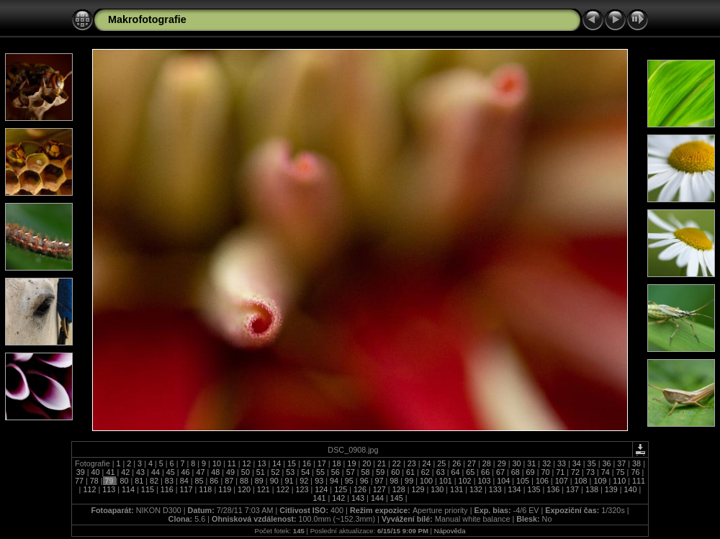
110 (619, 480)
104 (503, 480)
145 (396, 498)
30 (516, 463)
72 (575, 472)
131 (456, 489)
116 (167, 489)
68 (515, 472)
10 (216, 463)
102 (465, 480)
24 (426, 463)
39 (81, 472)
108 (581, 480)
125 (340, 489)
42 (125, 472)
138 (591, 489)
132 (476, 489)
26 (456, 463)
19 (351, 463)
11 (231, 463)
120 (244, 489)
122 (283, 489)
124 (321, 489)
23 (411, 463)
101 (445, 480)
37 (621, 463)
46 (185, 472)
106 (542, 480)
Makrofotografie (147, 19)
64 (455, 472)
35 (591, 463)
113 (108, 489)
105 (522, 480)
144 (377, 498)
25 (441, 463)
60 (395, 472)
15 (291, 463)
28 (486, 463)
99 (408, 480)
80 (123, 480)
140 (630, 489)
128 (399, 489)
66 (485, 472)
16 (306, 463)
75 (620, 472)
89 (259, 480)
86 (213, 480)
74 (605, 472)
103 (483, 480)
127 (379, 489)
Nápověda (450, 531)
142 (338, 498)
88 (244, 480)
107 (561, 480)
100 (426, 480)
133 (495, 489)
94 (334, 480)
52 (275, 472)
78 (94, 480)
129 (417, 489)
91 (289, 480)
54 (305, 472)
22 (396, 463)
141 (320, 498)
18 (336, 463)
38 (636, 463)
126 (360, 489)
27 (471, 463)
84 (184, 480)
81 (138, 480)
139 (611, 489)
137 (572, 489)
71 (560, 472)
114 (128, 489)
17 (321, 463)
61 (410, 472)
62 (425, 472)
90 (274, 480)
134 (514, 489)
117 (186, 489)
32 (546, 463)
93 (318, 480)
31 (531, 463)
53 (290, 472)
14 (276, 463)
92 (303, 480)
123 (302, 489)
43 (140, 472)
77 (80, 480)
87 (228, 480)
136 (553, 489)
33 (561, 463)
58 (365, 472)
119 (224, 489)
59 (380, 472)
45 (170, 472)
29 (501, 463)
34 (576, 463)
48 (215, 472)
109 (599, 480)
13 (261, 463)
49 (230, 472)
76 (635, 472)
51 (260, 472)
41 (110, 472)
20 (366, 463)
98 (393, 480)
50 (245, 472)
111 (637, 480)
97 (378, 480)
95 (349, 480)
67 (500, 472)
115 (147, 489)
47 (200, 472)
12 (246, 463)
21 (381, 463)
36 (606, 463)
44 (155, 472)
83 (169, 480)
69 (530, 472)
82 (154, 480)
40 (95, 472)
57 (350, 472)
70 (545, 472)
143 (357, 498)
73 (590, 472)
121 (263, 489)
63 (440, 472)
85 (199, 480)
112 (89, 489)
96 (364, 480)
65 (470, 472)
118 (205, 489)
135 (533, 489)
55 (320, 472)
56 (335, 472)
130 (437, 489)
